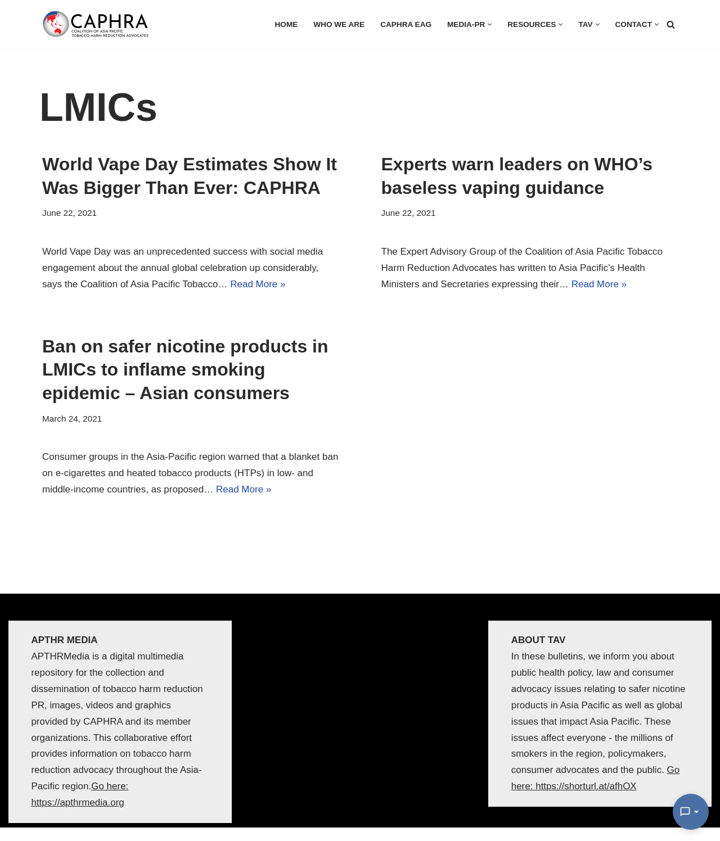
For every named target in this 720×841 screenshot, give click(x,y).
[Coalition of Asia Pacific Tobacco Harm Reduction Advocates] (98, 24)
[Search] (671, 24)
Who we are (338, 24)
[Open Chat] (691, 812)
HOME (286, 24)
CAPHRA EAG (405, 24)
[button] (490, 24)
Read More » (257, 284)
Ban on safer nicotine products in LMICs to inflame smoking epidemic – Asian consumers (185, 369)
